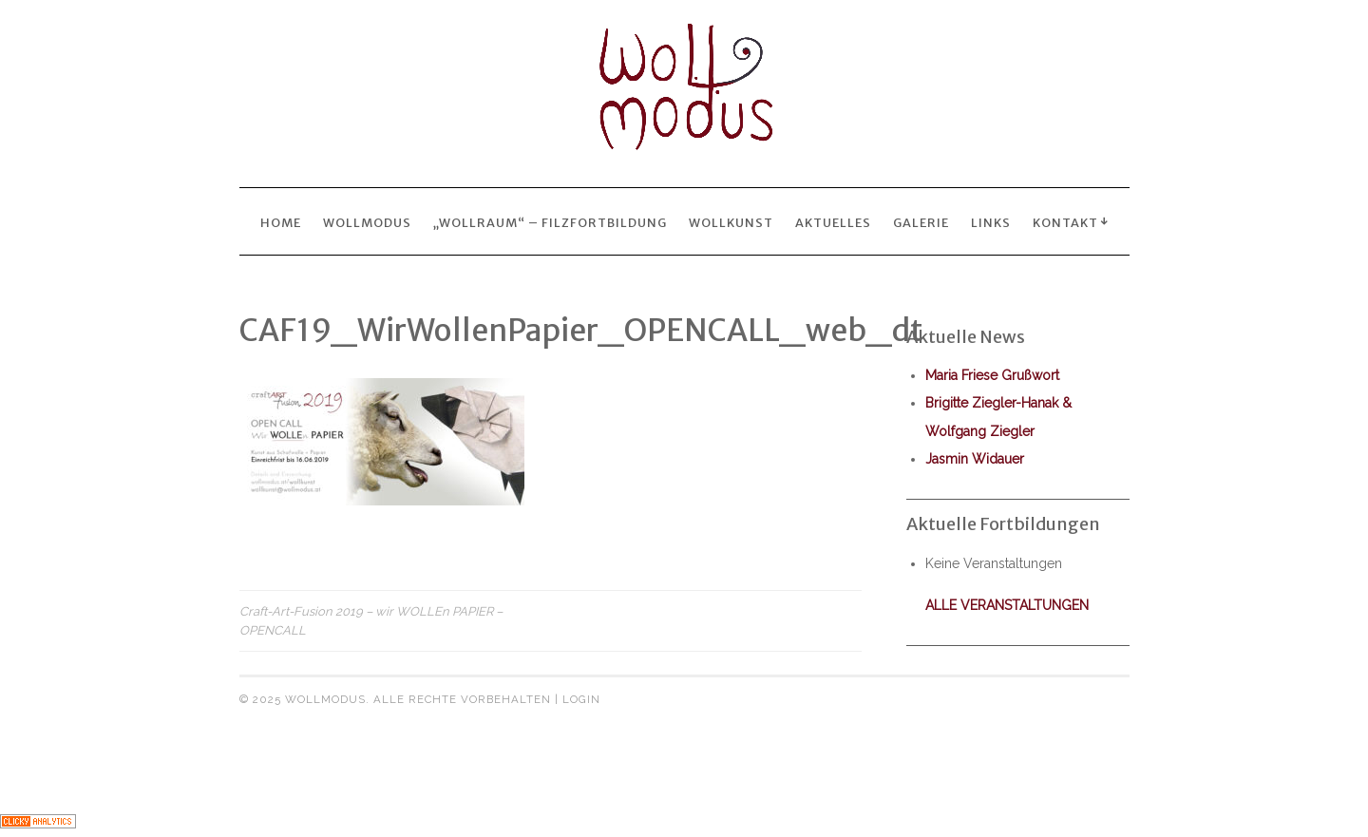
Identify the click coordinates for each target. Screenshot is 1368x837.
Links (991, 222)
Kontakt (1065, 222)
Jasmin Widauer (974, 458)
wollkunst (731, 222)
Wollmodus (367, 222)
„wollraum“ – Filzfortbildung (550, 222)
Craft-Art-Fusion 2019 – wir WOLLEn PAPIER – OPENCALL (371, 620)
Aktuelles (833, 222)
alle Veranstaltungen (1007, 605)
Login (581, 699)
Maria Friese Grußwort (992, 375)
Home (280, 222)
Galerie (921, 222)
